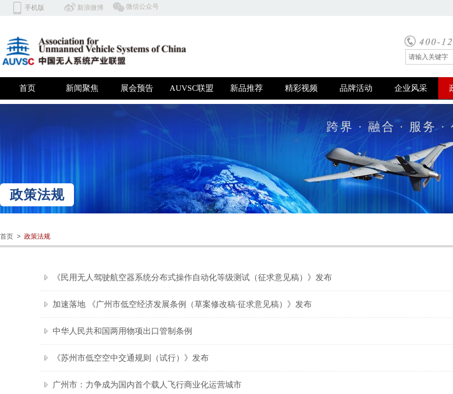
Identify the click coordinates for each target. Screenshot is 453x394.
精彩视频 (301, 88)
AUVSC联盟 (192, 88)
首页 (27, 88)
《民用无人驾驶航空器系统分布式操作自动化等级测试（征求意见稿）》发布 (192, 277)
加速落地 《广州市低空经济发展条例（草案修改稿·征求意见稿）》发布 (182, 304)
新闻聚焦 (82, 88)
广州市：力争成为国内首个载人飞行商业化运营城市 (147, 384)
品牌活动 (356, 88)
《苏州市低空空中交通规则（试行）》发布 (131, 358)
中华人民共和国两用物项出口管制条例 (122, 331)
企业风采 (410, 88)
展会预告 (137, 88)
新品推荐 (246, 88)
